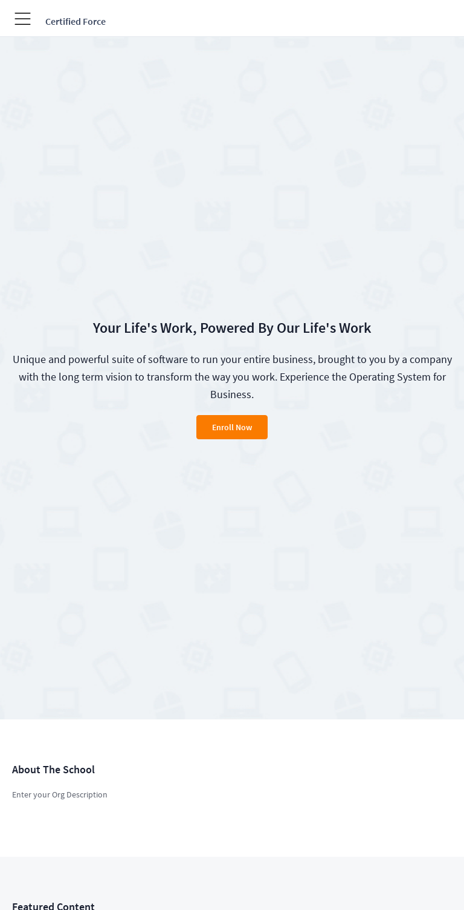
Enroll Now (232, 427)
